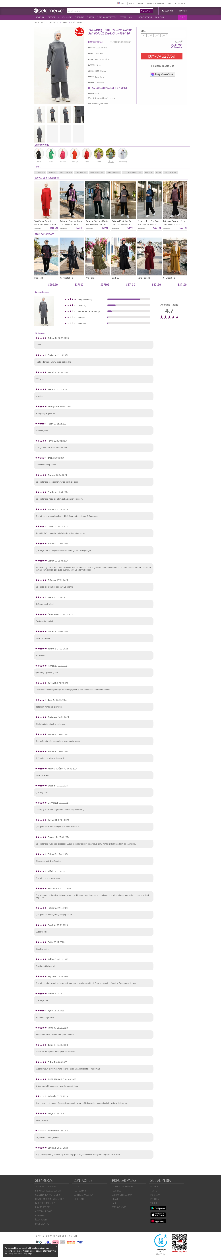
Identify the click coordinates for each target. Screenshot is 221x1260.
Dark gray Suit (81, 172)
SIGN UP (140, 3)
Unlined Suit (40, 172)
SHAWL (115, 1199)
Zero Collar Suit (66, 172)
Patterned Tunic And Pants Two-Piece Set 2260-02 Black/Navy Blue (148, 224)
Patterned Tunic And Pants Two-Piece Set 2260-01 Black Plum (174, 224)
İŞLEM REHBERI (41, 1219)
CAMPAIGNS (40, 1215)
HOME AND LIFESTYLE (144, 17)
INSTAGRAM (155, 1194)
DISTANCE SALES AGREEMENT (48, 1190)
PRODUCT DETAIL (95, 42)
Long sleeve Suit (113, 172)
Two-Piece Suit (170, 172)
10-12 (150, 35)
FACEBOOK (155, 1186)
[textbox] (100, 10)
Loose (158, 172)
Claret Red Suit (144, 277)
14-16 (157, 35)
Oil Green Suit (169, 277)
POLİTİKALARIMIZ (42, 1223)
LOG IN (131, 3)
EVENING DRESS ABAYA (122, 1194)
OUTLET (182, 17)
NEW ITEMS (40, 17)
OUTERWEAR (79, 17)
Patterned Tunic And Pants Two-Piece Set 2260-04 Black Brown (97, 224)
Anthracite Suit (66, 277)
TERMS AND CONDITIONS (45, 1186)
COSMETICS (159, 17)
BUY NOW (161, 56)
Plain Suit (52, 172)
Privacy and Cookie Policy (18, 1254)
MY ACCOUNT (167, 11)
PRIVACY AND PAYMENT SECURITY (49, 1199)
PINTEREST (155, 1199)
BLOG (169, 3)
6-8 (144, 35)
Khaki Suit (90, 277)
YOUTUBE (154, 1203)
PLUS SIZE (90, 17)
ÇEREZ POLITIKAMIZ (43, 1211)
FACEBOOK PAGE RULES (45, 1203)
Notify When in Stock (162, 74)
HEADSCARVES (67, 17)
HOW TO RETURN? (42, 1207)
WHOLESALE (79, 1199)
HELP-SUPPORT (180, 3)
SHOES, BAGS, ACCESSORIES (107, 17)
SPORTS (123, 17)
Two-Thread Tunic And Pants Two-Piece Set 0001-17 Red (45, 224)
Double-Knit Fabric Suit (132, 172)
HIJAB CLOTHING (53, 17)
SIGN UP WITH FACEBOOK (155, 3)
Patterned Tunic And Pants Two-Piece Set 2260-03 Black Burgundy (122, 224)
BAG (114, 1203)
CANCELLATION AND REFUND (47, 1194)
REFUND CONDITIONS (121, 42)
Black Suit (38, 277)
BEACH (131, 17)
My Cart (183, 11)
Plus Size (148, 172)
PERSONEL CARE (119, 1207)
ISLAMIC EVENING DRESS (122, 1186)
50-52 (165, 35)
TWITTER (154, 1190)
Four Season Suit (96, 172)
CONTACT (78, 1186)
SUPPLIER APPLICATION (83, 1194)
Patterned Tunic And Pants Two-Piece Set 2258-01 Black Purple (71, 224)
